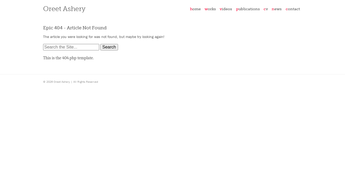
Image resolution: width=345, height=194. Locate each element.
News (277, 8)
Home (195, 8)
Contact (293, 8)
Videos (226, 8)
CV (266, 8)
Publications (248, 8)
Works (210, 8)
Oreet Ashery (64, 9)
